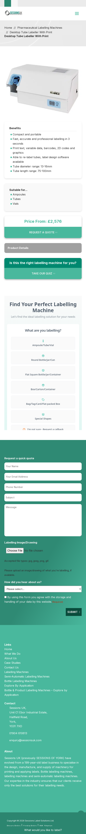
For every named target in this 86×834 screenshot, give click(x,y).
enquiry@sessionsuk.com (25, 740)
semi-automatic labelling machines (55, 776)
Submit (72, 612)
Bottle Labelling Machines (20, 681)
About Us (10, 658)
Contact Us (11, 667)
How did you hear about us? (22, 582)
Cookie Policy (30, 826)
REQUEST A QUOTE (41, 232)
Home (8, 27)
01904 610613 (18, 733)
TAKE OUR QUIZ (42, 273)
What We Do (12, 653)
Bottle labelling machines (56, 771)
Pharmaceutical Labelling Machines (39, 27)
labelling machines (16, 776)
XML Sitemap (45, 826)
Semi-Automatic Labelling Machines (27, 676)
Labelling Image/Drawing (20, 542)
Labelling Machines (16, 672)
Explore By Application (18, 685)
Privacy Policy (14, 826)
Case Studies (12, 662)
